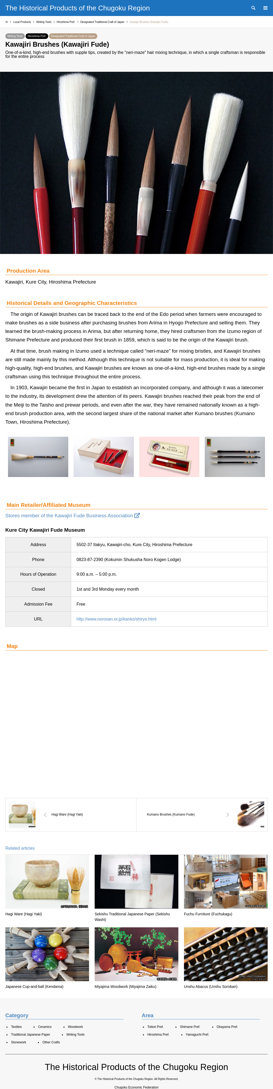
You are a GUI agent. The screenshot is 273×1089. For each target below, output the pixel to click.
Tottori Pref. (155, 1027)
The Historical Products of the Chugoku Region (136, 1067)
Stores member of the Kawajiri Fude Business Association (72, 515)
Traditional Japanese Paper (30, 1034)
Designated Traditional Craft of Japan (73, 36)
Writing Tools (15, 36)
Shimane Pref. (190, 1027)
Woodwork (75, 1027)
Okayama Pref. (227, 1027)
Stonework (18, 1042)
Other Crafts (51, 1042)
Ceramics (45, 1027)
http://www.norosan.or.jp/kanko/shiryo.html (116, 619)
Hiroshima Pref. (37, 36)
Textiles (16, 1027)
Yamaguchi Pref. (197, 1034)
